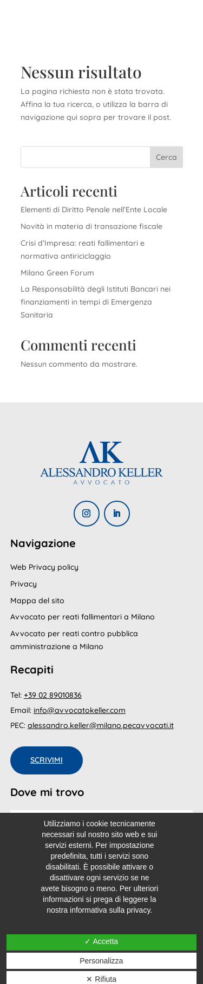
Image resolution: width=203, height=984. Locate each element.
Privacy (23, 584)
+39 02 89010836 (53, 695)
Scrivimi (46, 760)
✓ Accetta (101, 941)
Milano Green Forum (57, 273)
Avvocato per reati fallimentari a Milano (82, 617)
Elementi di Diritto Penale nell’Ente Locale (94, 209)
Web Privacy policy (44, 567)
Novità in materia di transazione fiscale (91, 226)
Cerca (166, 157)
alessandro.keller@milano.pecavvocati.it (101, 725)
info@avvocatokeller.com (80, 710)
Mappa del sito (37, 600)
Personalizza (101, 960)
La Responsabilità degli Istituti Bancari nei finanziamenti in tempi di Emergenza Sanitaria (96, 302)
